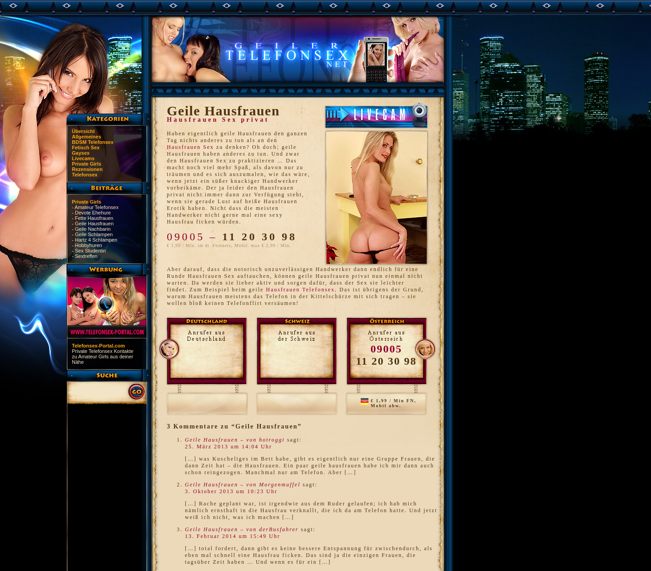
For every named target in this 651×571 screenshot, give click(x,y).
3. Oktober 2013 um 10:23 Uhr (231, 491)
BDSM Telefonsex (92, 142)
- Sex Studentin (89, 250)
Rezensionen (87, 169)
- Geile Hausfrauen (92, 223)
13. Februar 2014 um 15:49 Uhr (232, 536)
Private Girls (86, 164)
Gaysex (81, 153)
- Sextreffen (85, 256)
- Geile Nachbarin (91, 229)
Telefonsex (85, 174)
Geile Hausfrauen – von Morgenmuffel (243, 484)
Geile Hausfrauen (223, 110)
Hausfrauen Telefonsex (300, 289)
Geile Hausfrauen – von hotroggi (235, 440)
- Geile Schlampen (92, 234)
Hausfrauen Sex (190, 147)
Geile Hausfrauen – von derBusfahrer (242, 529)
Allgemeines (86, 136)
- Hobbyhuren (87, 245)
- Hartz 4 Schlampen (94, 240)
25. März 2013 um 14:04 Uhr (228, 446)
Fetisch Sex (85, 147)
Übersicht (83, 131)
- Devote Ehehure (91, 212)
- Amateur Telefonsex (95, 207)
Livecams (83, 158)
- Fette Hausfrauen (92, 218)
